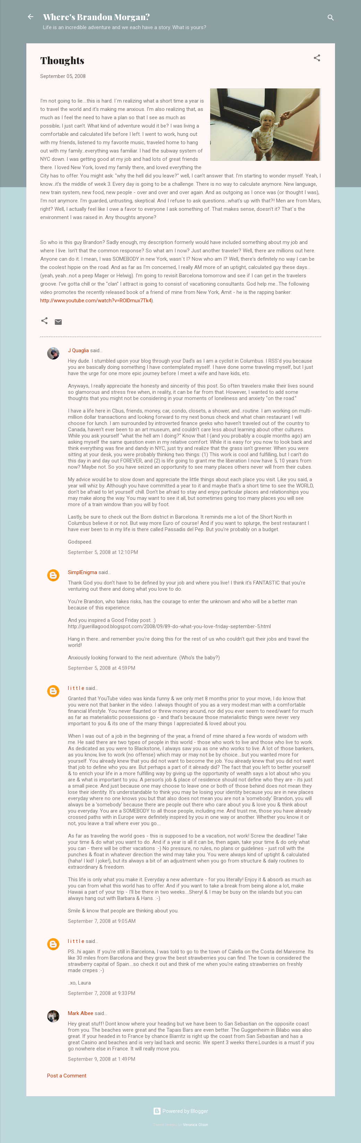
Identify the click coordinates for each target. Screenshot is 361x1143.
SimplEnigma (82, 572)
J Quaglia (78, 350)
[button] (317, 59)
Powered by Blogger (180, 1111)
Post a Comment (66, 1076)
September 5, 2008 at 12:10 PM (103, 552)
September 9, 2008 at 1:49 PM (101, 1059)
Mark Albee (80, 1013)
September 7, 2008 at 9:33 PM (101, 993)
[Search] (331, 18)
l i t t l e (76, 688)
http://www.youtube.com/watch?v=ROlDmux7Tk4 (95, 300)
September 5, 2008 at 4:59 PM (101, 668)
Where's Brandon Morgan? (96, 16)
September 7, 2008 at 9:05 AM (102, 921)
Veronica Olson (195, 1125)
